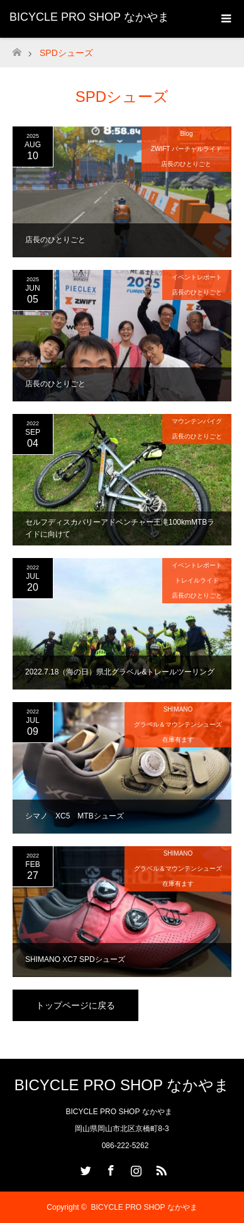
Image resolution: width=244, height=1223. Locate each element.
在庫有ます (178, 739)
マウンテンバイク (197, 421)
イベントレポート (197, 277)
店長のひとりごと (186, 163)
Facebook (109, 1168)
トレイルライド (197, 580)
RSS (159, 1168)
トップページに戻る (75, 1005)
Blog (186, 133)
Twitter (84, 1168)
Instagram (134, 1168)
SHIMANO (178, 709)
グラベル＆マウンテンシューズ (178, 724)
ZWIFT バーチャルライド (186, 148)
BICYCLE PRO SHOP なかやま (89, 17)
